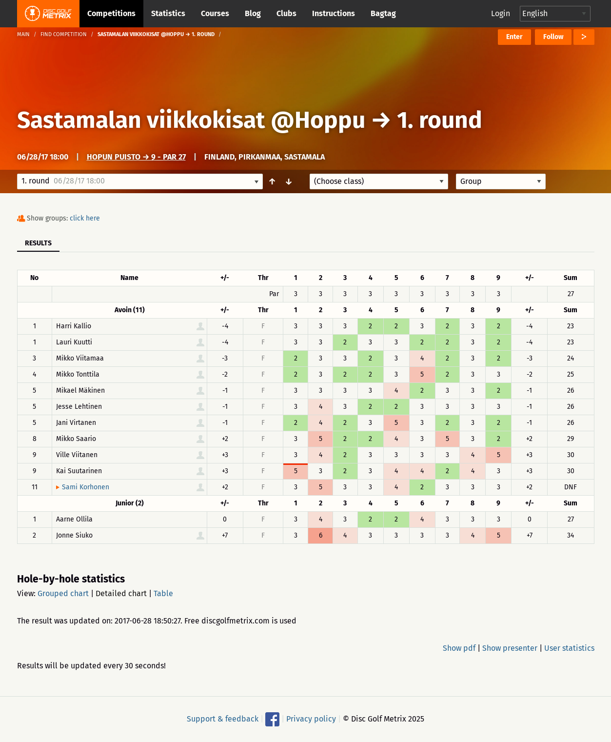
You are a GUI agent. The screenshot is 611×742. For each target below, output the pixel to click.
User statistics (569, 648)
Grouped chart (63, 593)
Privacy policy (311, 718)
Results (38, 243)
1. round (439, 120)
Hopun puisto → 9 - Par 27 (136, 156)
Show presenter (509, 648)
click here (85, 218)
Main (23, 34)
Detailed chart (121, 593)
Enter (514, 37)
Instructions (333, 13)
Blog (253, 13)
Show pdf (459, 648)
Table (163, 593)
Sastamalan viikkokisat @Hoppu (191, 120)
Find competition (63, 34)
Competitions (111, 13)
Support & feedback (222, 718)
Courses (215, 13)
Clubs (286, 13)
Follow (553, 37)
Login (500, 13)
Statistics (168, 13)
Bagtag (383, 13)
